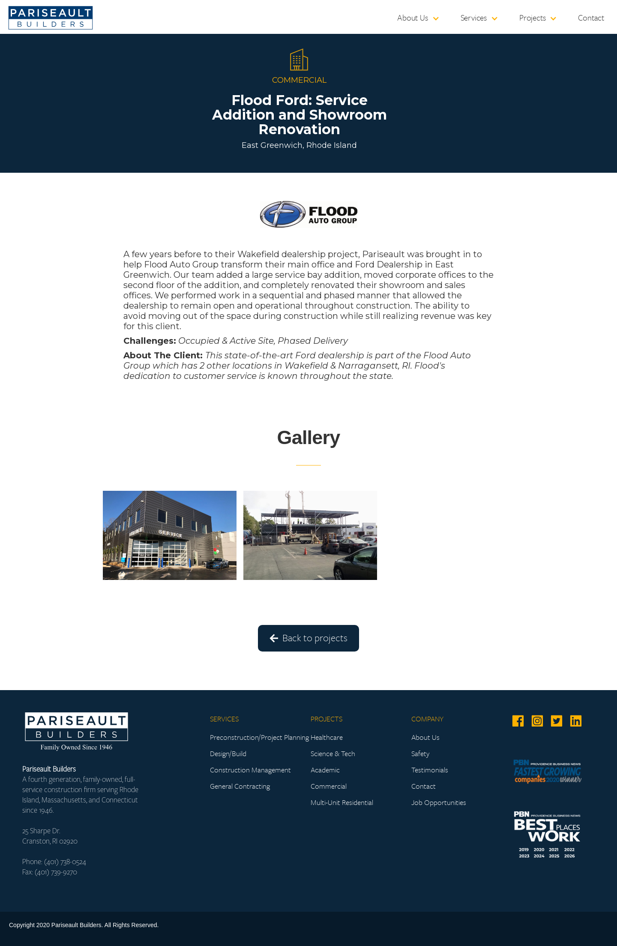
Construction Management (250, 770)
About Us (425, 737)
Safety (420, 753)
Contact (591, 17)
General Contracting (240, 786)
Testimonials (429, 770)
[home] (50, 15)
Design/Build (228, 753)
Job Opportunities (438, 802)
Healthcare (327, 737)
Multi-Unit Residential (342, 802)
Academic (325, 770)
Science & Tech (333, 753)
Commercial (329, 786)
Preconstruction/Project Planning (259, 737)
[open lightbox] (170, 535)
